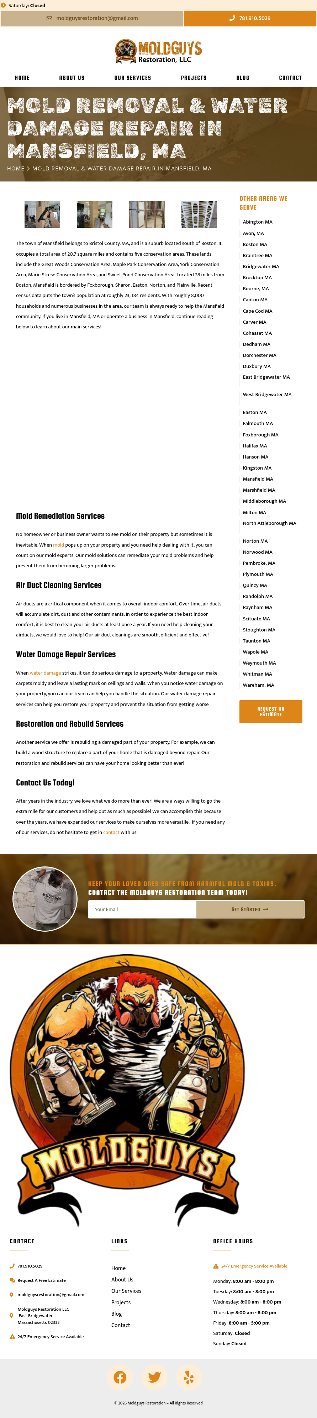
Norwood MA (257, 535)
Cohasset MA (257, 327)
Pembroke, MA (259, 545)
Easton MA (254, 402)
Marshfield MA (259, 476)
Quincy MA (255, 566)
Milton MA (254, 497)
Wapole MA (255, 629)
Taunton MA (256, 619)
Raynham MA (257, 587)
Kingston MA (257, 455)
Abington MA (258, 222)
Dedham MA (257, 337)
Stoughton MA (259, 608)
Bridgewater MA (261, 264)
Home (22, 78)
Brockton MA (257, 274)
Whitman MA (257, 650)
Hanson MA (255, 444)
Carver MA (254, 316)
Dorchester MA (259, 348)
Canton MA (255, 295)
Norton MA (255, 524)
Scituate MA (256, 598)
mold (58, 545)
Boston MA (255, 243)
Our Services (133, 78)
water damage (45, 673)
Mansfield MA (258, 465)
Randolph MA (257, 577)
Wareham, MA (258, 661)
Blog (242, 78)
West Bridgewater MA (267, 386)
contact (111, 832)
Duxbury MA (256, 358)
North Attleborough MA (269, 508)
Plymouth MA (258, 556)
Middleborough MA (264, 486)
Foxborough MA (260, 423)
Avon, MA (254, 232)
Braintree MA (257, 253)
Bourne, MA (256, 285)
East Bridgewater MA (266, 369)
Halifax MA (255, 434)
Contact (290, 78)
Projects (194, 78)
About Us (72, 78)
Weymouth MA (259, 640)
